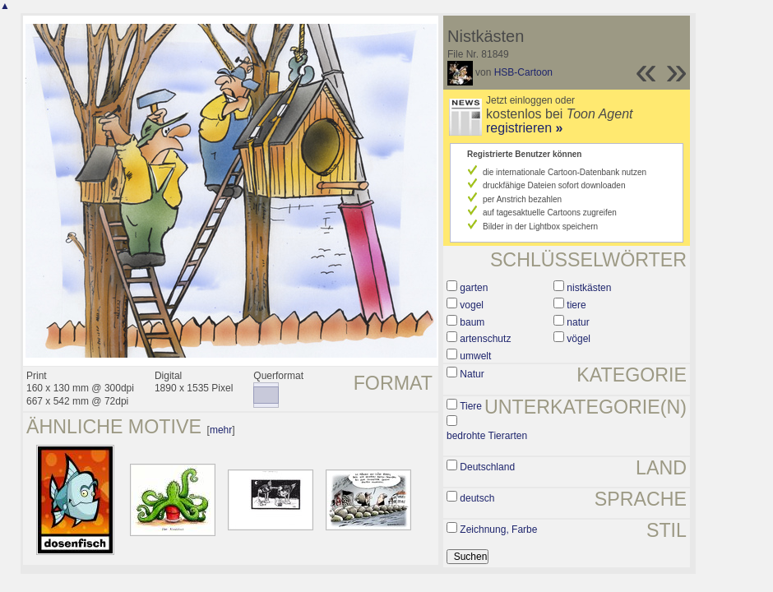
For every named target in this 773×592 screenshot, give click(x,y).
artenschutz (485, 339)
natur (578, 322)
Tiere (471, 406)
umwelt (475, 356)
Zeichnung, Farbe (498, 529)
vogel (472, 305)
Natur (472, 374)
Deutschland (487, 467)
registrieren (524, 128)
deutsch (477, 498)
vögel (578, 339)
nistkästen (589, 288)
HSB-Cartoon (523, 72)
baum (472, 322)
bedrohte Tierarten (487, 436)
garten (474, 288)
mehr (221, 430)
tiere (576, 305)
